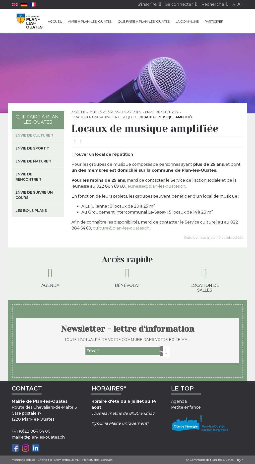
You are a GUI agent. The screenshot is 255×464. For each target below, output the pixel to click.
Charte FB (44, 460)
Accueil (55, 21)
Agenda (50, 277)
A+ (240, 4)
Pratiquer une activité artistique (103, 117)
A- (234, 4)
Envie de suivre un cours (34, 195)
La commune (187, 21)
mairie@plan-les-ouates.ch (38, 437)
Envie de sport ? (32, 148)
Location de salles (205, 280)
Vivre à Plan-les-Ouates (90, 21)
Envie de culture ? (161, 112)
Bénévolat (127, 277)
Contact (107, 460)
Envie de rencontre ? (28, 177)
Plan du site (90, 460)
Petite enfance (186, 407)
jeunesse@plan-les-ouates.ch (156, 186)
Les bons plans (31, 210)
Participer (214, 21)
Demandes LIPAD (67, 460)
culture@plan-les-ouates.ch (121, 228)
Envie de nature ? (33, 161)
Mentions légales (23, 460)
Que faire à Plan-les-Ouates (144, 21)
